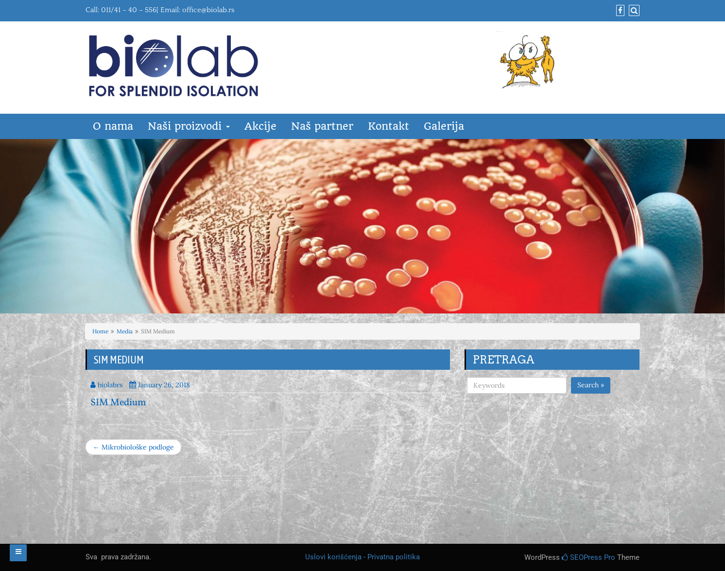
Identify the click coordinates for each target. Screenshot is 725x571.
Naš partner (322, 126)
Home (100, 331)
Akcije (260, 126)
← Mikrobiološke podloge (133, 447)
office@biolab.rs (208, 10)
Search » (590, 385)
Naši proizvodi (189, 126)
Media (125, 331)
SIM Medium (118, 403)
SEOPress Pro (588, 557)
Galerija (444, 126)
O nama (113, 126)
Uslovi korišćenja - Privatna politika (362, 557)
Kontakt (388, 126)
